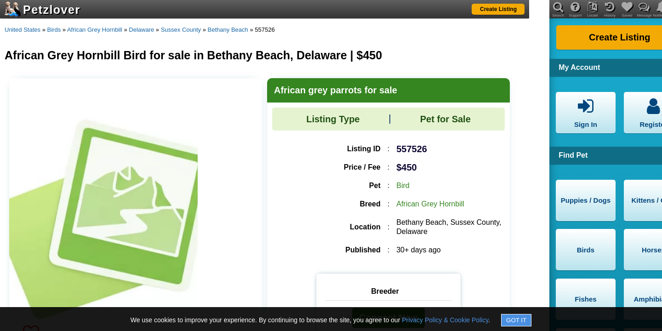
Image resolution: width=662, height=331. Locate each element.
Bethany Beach (228, 29)
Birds (54, 29)
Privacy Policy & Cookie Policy (445, 320)
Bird (402, 185)
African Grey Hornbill (94, 29)
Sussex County (181, 29)
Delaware (141, 29)
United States (22, 29)
